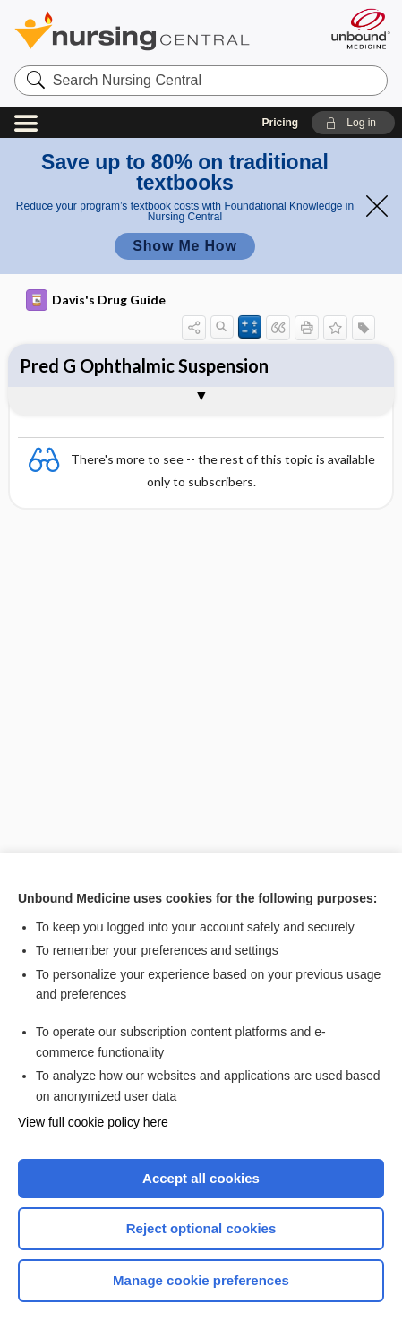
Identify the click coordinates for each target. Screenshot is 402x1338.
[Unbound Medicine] (360, 28)
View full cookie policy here (93, 1122)
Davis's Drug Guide (96, 300)
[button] (353, 122)
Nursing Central (155, 31)
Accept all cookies (201, 1178)
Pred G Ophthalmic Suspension (144, 365)
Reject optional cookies (201, 1228)
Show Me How (184, 245)
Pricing (280, 122)
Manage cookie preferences (201, 1280)
